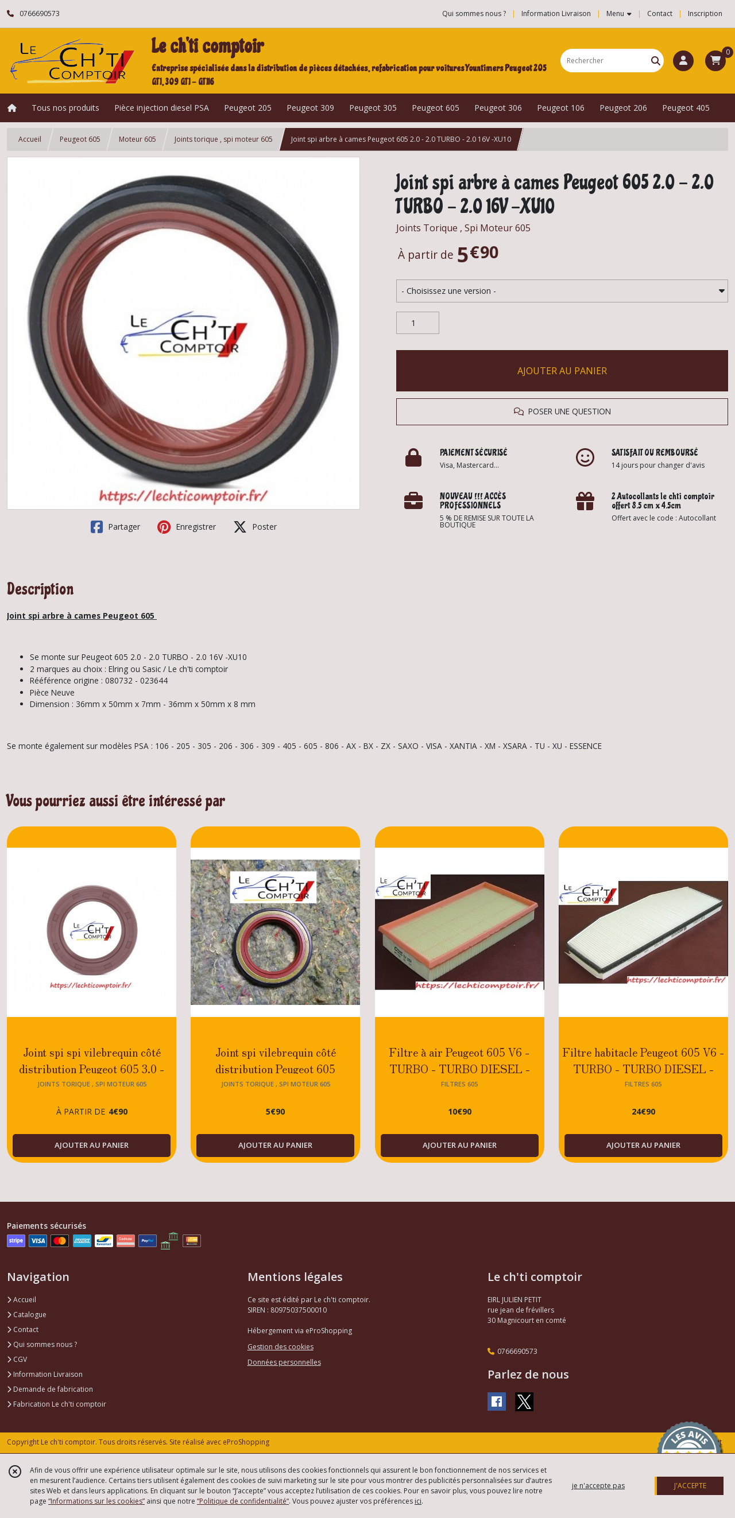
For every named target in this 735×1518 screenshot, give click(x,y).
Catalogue (27, 1314)
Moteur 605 (137, 139)
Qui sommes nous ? (42, 1344)
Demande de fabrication (50, 1389)
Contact (659, 13)
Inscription (705, 13)
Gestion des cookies (280, 1347)
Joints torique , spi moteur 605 (224, 139)
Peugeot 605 (80, 139)
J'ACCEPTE (690, 1485)
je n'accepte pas (598, 1485)
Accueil (29, 139)
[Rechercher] (655, 60)
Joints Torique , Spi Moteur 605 (463, 228)
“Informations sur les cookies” (96, 1501)
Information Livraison (45, 1374)
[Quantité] (417, 323)
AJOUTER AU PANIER (562, 370)
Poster (255, 527)
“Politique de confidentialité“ (243, 1501)
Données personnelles (284, 1362)
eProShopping (246, 1442)
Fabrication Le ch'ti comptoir (56, 1404)
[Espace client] (683, 60)
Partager (115, 527)
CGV (17, 1359)
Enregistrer (186, 527)
